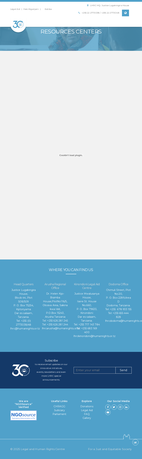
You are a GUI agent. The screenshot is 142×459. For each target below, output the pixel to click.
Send (123, 370)
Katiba (48, 9)
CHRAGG (59, 406)
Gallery (87, 418)
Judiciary (59, 410)
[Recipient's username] (95, 370)
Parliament (59, 414)
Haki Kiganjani (31, 9)
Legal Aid (15, 9)
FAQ (87, 414)
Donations (86, 406)
